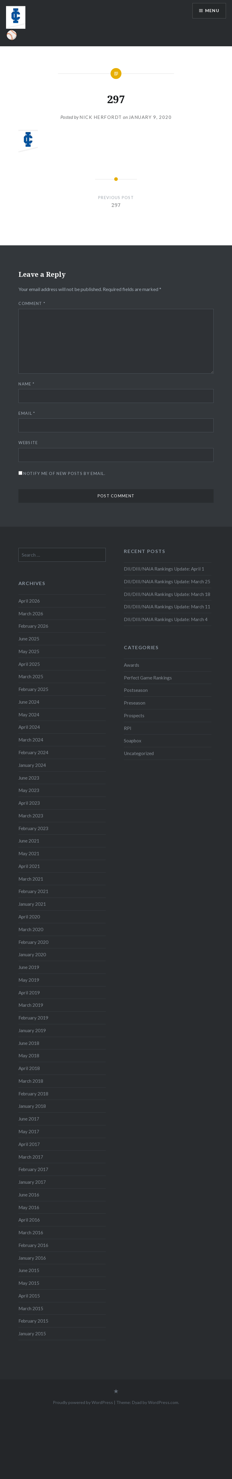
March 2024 (30, 739)
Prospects (134, 715)
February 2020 (33, 942)
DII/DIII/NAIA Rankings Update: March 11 (167, 606)
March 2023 (30, 815)
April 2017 (29, 1144)
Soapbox (132, 740)
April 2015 (29, 1295)
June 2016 (28, 1194)
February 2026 (33, 626)
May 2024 (28, 714)
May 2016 (28, 1207)
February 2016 (33, 1245)
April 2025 (29, 664)
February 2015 (33, 1321)
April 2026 (29, 601)
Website (28, 442)
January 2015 (32, 1333)
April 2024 (29, 727)
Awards (131, 665)
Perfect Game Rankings (148, 677)
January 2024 (32, 765)
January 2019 (32, 1030)
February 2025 (33, 689)
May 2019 (28, 980)
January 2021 (32, 904)
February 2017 (33, 1169)
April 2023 (29, 803)
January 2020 (32, 954)
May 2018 (28, 1055)
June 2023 (28, 777)
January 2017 (32, 1182)
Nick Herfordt (100, 117)
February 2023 (33, 828)
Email (26, 413)
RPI (127, 728)
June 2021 (28, 840)
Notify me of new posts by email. (64, 473)
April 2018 (29, 1068)
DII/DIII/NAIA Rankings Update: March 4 (166, 619)
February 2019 (33, 1017)
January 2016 (32, 1258)
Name (26, 383)
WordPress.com (163, 1402)
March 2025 (30, 676)
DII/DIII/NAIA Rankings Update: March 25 (167, 581)
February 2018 (33, 1093)
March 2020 (30, 929)
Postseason (136, 690)
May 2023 (28, 790)
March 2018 (30, 1081)
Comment (31, 303)
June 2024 (28, 702)
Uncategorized (139, 753)
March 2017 (30, 1157)
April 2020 (29, 916)
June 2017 (28, 1118)
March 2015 (30, 1308)
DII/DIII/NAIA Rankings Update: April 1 (164, 568)
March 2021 (30, 879)
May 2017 (28, 1131)
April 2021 (29, 866)
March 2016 (30, 1232)
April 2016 (29, 1219)
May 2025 (28, 651)
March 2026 (30, 613)
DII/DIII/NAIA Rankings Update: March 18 (167, 594)
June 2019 (28, 967)
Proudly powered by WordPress (83, 1402)
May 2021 (28, 853)
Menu (212, 10)
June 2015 (28, 1270)
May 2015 (28, 1283)
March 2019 (30, 1005)
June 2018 (28, 1043)
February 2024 (33, 752)
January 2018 (32, 1106)
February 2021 (33, 891)
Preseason (134, 702)
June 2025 (28, 638)
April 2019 (29, 992)
